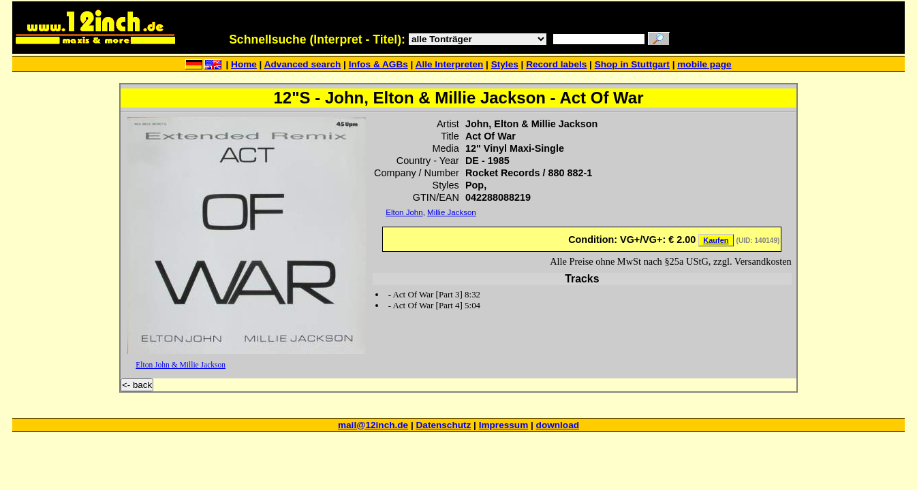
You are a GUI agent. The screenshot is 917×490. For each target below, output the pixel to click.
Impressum (504, 425)
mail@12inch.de (373, 425)
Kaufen (715, 240)
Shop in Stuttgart (632, 64)
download (557, 425)
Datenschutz (443, 425)
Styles (504, 64)
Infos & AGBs (378, 64)
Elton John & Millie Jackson (181, 365)
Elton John (404, 212)
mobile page (704, 64)
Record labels (556, 64)
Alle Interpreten (450, 64)
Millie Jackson (451, 212)
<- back (137, 385)
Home (244, 64)
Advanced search (302, 64)
